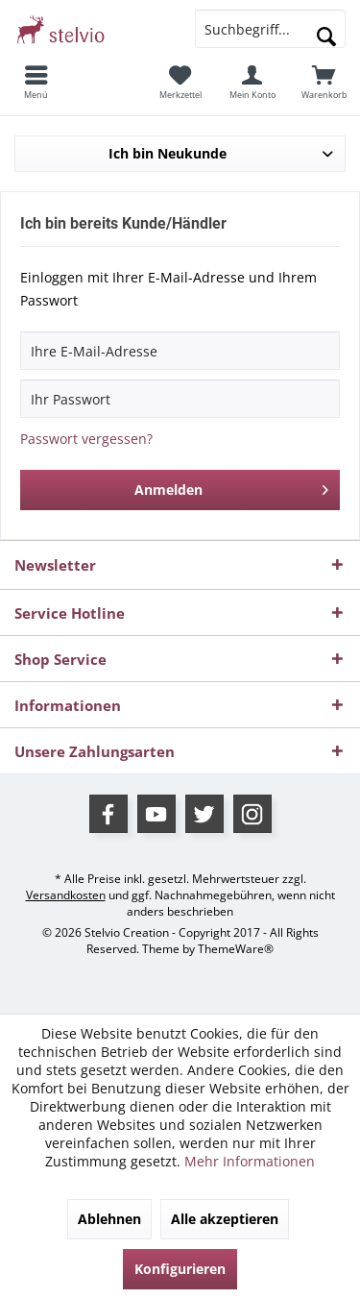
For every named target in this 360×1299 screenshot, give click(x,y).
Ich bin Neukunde (167, 153)
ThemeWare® (236, 949)
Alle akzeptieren (224, 1219)
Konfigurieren (180, 1269)
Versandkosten (66, 895)
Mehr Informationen (249, 1161)
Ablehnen (109, 1219)
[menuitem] (36, 81)
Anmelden (231, 487)
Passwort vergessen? (86, 438)
